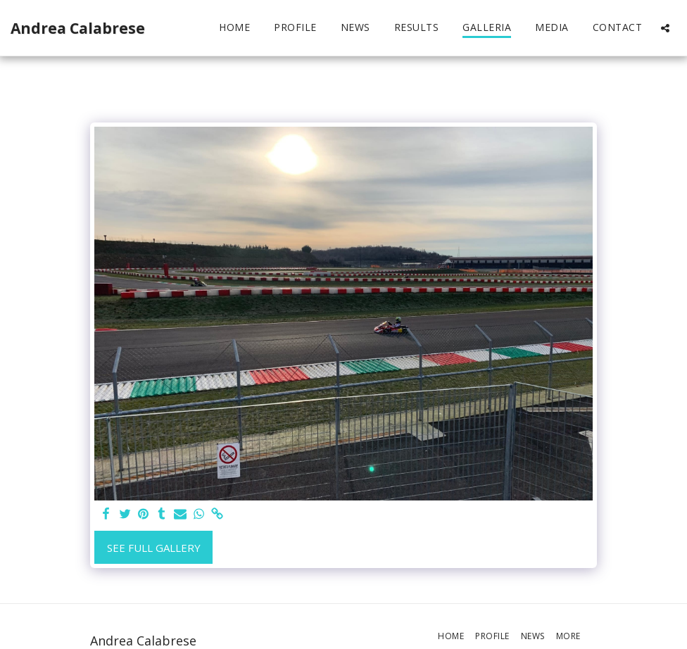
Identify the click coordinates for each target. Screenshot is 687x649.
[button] (665, 28)
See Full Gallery (154, 548)
